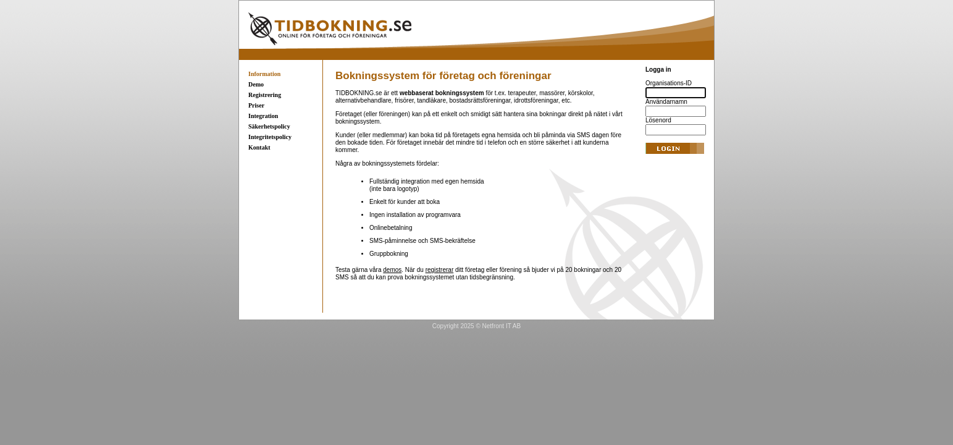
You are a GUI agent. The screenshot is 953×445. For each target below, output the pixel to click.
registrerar (440, 269)
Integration (263, 115)
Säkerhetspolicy (269, 126)
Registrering (264, 94)
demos (392, 269)
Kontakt (259, 147)
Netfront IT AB (501, 326)
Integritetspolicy (270, 137)
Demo (256, 84)
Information (264, 73)
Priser (256, 105)
